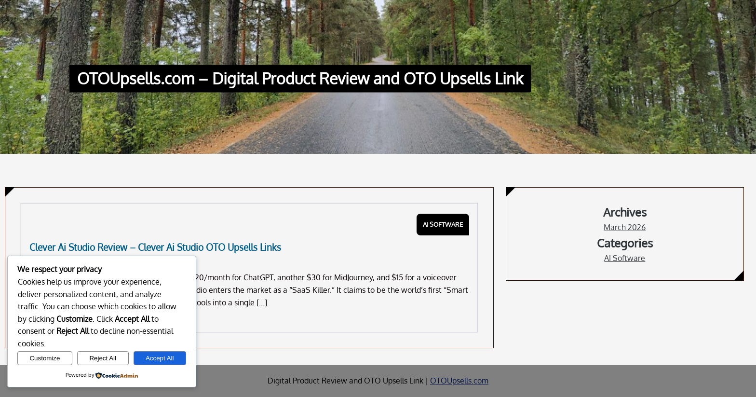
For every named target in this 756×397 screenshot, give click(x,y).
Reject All (102, 358)
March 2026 (625, 227)
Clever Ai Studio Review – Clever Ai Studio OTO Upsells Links (155, 247)
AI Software (443, 224)
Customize (44, 358)
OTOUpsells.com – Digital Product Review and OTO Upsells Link (300, 79)
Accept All (160, 358)
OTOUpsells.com (459, 380)
